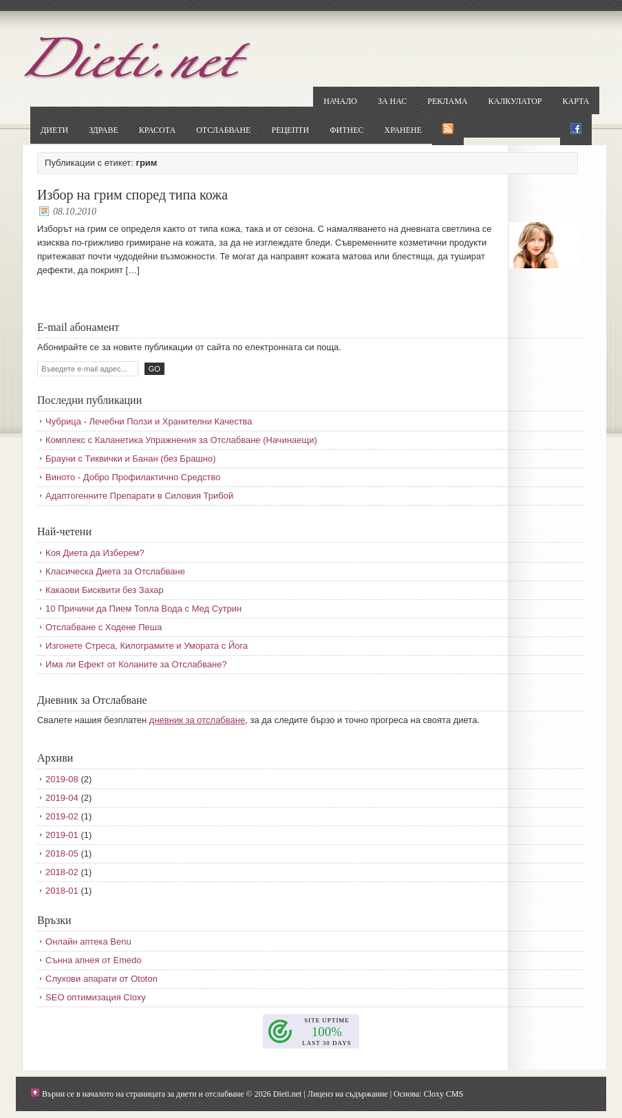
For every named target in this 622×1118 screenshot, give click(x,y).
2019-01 (61, 835)
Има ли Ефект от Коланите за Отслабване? (136, 664)
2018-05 (61, 853)
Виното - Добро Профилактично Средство (132, 477)
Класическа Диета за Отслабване (115, 571)
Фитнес (346, 130)
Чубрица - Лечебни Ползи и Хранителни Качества (149, 421)
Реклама (447, 101)
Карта (576, 101)
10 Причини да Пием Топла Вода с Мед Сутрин (143, 608)
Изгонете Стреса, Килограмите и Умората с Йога (146, 646)
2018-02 (61, 872)
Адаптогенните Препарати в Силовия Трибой (139, 496)
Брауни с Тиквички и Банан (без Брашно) (130, 458)
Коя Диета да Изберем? (94, 553)
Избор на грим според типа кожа (132, 194)
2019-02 (61, 816)
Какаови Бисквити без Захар (104, 590)
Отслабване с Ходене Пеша (103, 627)
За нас (392, 101)
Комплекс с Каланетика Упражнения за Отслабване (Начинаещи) (181, 440)
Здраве (103, 130)
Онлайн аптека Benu (88, 941)
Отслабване (223, 130)
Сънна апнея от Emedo (93, 960)
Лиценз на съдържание (348, 1094)
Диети (54, 130)
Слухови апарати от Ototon (101, 979)
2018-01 (61, 890)
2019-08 (61, 779)
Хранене (403, 130)
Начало (340, 101)
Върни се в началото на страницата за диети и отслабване (143, 1094)
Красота (157, 130)
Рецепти (290, 130)
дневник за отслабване (197, 720)
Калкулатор (515, 101)
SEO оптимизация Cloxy (95, 997)
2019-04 (61, 798)
